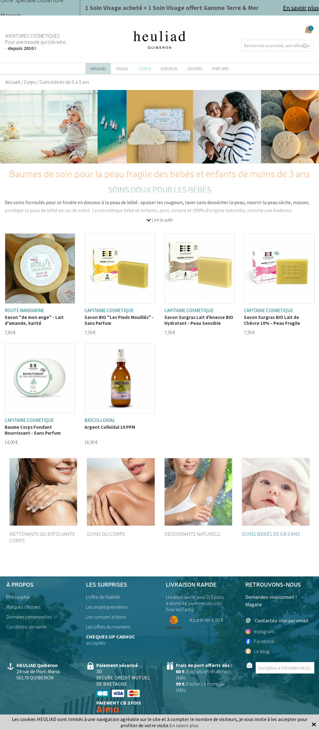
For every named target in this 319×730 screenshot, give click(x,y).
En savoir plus (301, 7)
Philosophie (18, 597)
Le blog (257, 651)
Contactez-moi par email (276, 620)
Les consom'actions (106, 617)
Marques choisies (23, 607)
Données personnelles (29, 617)
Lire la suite (159, 220)
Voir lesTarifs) (180, 609)
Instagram (259, 631)
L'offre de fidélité (103, 597)
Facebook (260, 641)
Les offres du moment (108, 627)
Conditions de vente (26, 627)
